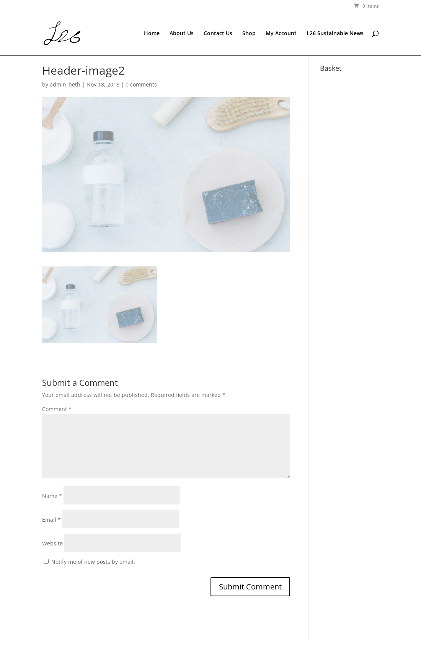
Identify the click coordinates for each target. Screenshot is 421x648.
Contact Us (218, 34)
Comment (57, 409)
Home (152, 34)
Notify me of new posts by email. (93, 561)
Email (51, 519)
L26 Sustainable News (335, 34)
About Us (182, 34)
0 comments (141, 84)
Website (52, 543)
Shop (249, 34)
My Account (281, 34)
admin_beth (65, 84)
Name (52, 495)
